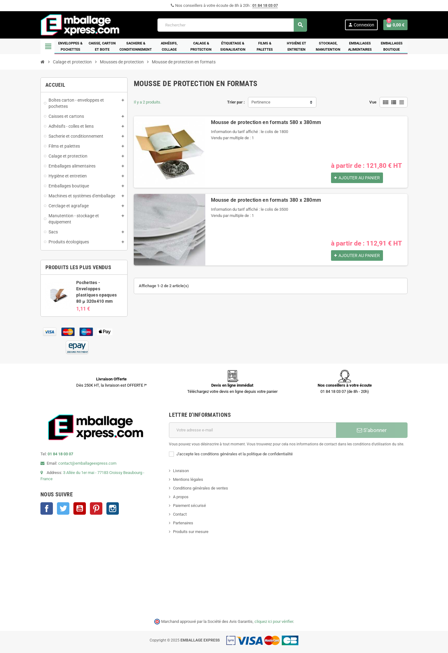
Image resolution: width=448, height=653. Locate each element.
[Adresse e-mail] (252, 430)
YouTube (79, 508)
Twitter (63, 508)
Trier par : (236, 102)
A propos (181, 496)
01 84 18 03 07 (265, 5)
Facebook (46, 508)
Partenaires (183, 523)
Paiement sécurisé (189, 505)
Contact (180, 514)
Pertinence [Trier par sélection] (260, 102)
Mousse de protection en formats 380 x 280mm (266, 200)
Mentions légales (188, 479)
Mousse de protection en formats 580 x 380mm (266, 122)
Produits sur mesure (190, 531)
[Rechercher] (232, 25)
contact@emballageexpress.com (87, 463)
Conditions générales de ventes (200, 488)
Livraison (181, 470)
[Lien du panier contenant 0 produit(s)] (395, 25)
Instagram (112, 508)
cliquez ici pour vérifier (273, 621)
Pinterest (96, 508)
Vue (372, 102)
